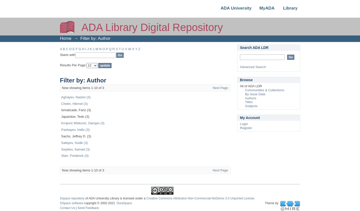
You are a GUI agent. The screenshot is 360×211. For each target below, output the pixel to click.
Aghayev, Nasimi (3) (76, 97)
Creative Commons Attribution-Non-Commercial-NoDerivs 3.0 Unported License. (200, 198)
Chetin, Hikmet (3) (74, 104)
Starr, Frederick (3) (74, 156)
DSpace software (71, 203)
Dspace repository (72, 198)
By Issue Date (255, 94)
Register (246, 128)
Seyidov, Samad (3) (75, 149)
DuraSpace (124, 203)
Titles (249, 102)
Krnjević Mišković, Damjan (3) (82, 123)
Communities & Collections (264, 90)
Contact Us (67, 208)
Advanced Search (253, 67)
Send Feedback (88, 208)
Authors (250, 98)
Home (65, 38)
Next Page (220, 88)
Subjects (251, 106)
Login (244, 124)
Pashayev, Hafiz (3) (75, 130)
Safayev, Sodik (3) (74, 143)
